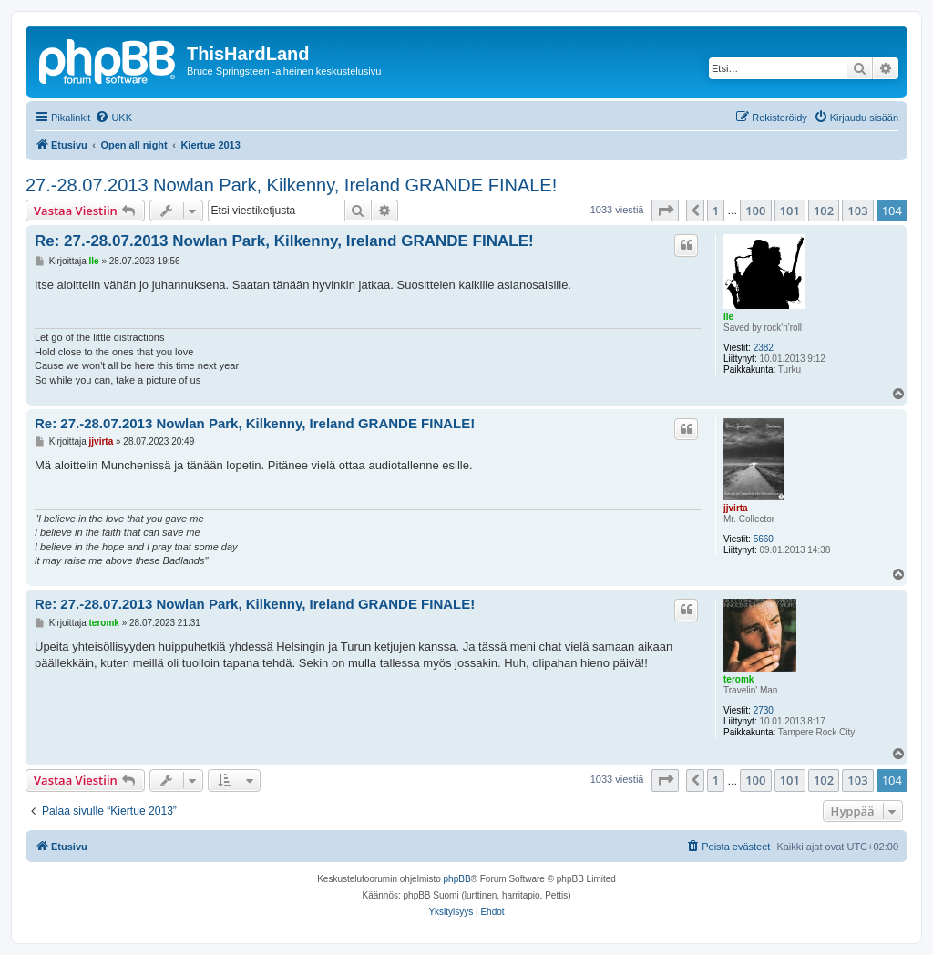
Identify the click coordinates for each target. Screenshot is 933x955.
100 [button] (755, 210)
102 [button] (824, 210)
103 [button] (857, 210)
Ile (728, 317)
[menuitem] (113, 117)
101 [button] (790, 210)
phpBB (457, 879)
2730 (764, 710)
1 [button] (716, 210)
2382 (764, 348)
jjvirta (735, 508)
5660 (764, 539)
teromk (738, 679)
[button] (665, 210)
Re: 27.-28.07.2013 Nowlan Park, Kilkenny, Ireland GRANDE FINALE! (284, 241)
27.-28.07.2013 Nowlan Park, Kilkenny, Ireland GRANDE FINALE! (291, 185)
